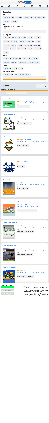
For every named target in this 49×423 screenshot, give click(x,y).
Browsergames (7, 17)
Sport (37, 41)
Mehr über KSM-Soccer (22, 145)
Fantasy (5, 37)
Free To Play (6, 74)
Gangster (21, 37)
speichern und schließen (7, 294)
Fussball (29, 41)
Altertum (13, 41)
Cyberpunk (36, 48)
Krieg (29, 37)
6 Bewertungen (27, 226)
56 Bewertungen (27, 139)
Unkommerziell (18, 74)
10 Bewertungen (27, 204)
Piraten (5, 45)
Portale (13, 21)
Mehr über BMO (21, 166)
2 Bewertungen (27, 249)
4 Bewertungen (27, 182)
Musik (5, 48)
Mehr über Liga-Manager (23, 188)
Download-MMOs (38, 17)
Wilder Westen (21, 48)
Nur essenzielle (7, 290)
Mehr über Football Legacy (23, 106)
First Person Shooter (33, 62)
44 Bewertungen (27, 118)
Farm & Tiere (27, 45)
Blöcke (5, 52)
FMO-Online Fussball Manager (11, 201)
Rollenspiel (15, 58)
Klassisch (6, 68)
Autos (12, 45)
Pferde (11, 48)
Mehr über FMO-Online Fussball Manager (26, 210)
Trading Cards (21, 62)
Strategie (6, 58)
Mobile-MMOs (27, 17)
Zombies (36, 45)
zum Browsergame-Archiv (24, 31)
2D (13, 68)
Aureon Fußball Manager (10, 222)
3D (19, 68)
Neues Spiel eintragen (42, 86)
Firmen (5, 21)
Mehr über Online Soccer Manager (25, 276)
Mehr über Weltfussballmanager (24, 123)
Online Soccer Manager (9, 267)
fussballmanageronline (9, 245)
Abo (27, 74)
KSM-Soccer (6, 136)
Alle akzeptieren (7, 286)
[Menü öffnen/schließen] (1, 5)
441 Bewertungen (28, 101)
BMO (4, 157)
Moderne (22, 41)
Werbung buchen (24, 77)
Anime (36, 37)
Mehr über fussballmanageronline (24, 254)
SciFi (13, 37)
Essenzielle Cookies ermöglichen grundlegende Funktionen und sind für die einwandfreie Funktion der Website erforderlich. (35, 287)
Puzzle (5, 62)
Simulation (25, 58)
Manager (34, 58)
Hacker (29, 48)
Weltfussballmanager (9, 114)
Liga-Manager (6, 179)
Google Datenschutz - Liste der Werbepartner (36, 295)
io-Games (18, 17)
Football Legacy (7, 98)
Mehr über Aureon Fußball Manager (25, 231)
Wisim (5, 41)
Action (12, 62)
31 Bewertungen (27, 161)
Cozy (19, 45)
